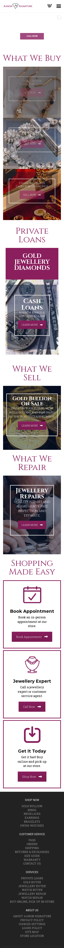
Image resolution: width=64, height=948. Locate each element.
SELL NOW (32, 92)
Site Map (32, 932)
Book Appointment (32, 637)
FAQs (32, 840)
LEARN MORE (32, 324)
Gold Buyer (32, 882)
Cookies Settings (32, 924)
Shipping (32, 848)
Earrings (32, 817)
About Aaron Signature (32, 916)
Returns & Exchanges (32, 852)
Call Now (32, 706)
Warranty (32, 859)
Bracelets (32, 821)
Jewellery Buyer (32, 886)
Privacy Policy (32, 920)
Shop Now (32, 776)
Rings (32, 810)
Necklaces (32, 814)
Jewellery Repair (32, 894)
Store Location (32, 936)
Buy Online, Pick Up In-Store (32, 901)
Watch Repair (32, 897)
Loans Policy (32, 928)
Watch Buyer (32, 890)
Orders (32, 844)
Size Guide (32, 856)
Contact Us (32, 863)
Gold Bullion (32, 806)
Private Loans (32, 878)
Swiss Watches (32, 825)
